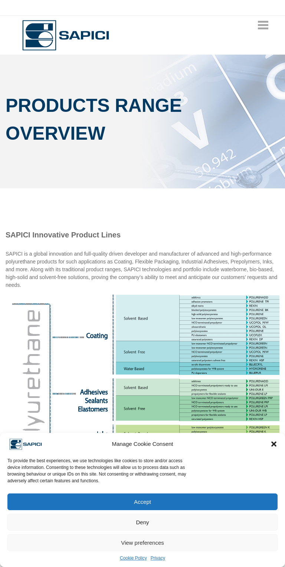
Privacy (158, 558)
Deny (142, 522)
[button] (274, 444)
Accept (142, 502)
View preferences (142, 543)
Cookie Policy (133, 558)
